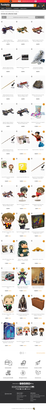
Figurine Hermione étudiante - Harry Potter (23, 232)
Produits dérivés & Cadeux (9, 11)
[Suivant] (25, 353)
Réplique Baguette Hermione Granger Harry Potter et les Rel (8, 95)
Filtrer (3, 17)
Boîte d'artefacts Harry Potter (23, 149)
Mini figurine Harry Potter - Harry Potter (8, 232)
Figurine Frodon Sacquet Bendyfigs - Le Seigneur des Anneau (23, 315)
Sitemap (31, 400)
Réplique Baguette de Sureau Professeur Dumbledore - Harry (8, 150)
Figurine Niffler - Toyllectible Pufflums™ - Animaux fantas (23, 260)
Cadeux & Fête (23, 8)
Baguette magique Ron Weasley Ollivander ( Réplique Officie (8, 205)
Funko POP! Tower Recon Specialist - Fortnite (8, 178)
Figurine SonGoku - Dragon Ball (37, 149)
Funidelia (2, 11)
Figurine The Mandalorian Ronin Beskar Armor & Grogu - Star (38, 287)
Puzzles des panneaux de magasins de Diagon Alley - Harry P (38, 232)
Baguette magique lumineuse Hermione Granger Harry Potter (8, 68)
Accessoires (15, 8)
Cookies (31, 398)
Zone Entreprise (33, 399)
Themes (2, 8)
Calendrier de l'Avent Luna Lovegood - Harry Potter (38, 123)
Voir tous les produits (41, 352)
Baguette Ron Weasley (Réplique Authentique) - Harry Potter (38, 178)
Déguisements (9, 8)
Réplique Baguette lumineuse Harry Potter (23, 68)
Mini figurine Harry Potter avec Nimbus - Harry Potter (37, 205)
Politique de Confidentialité (35, 397)
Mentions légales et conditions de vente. (37, 395)
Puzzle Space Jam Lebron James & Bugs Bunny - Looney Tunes (8, 342)
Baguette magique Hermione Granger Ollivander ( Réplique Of (23, 41)
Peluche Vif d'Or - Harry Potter (38, 259)
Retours (18, 398)
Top (43, 8)
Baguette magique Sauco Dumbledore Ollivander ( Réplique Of (8, 41)
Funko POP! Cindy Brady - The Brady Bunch (23, 342)
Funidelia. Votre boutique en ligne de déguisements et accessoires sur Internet (5, 5)
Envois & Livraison (20, 397)
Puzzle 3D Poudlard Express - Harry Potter (8, 287)
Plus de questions (20, 399)
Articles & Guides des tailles (21, 395)
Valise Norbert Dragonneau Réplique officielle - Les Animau (37, 315)
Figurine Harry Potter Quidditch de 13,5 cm (23, 205)
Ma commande (19, 394)
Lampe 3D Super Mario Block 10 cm (23, 177)
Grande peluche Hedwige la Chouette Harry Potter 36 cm (38, 68)
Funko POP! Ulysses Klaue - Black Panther (8, 260)
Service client (8, 393)
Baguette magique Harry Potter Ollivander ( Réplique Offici (38, 41)
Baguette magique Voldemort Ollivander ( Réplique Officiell (8, 123)
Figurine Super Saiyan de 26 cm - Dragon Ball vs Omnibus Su (23, 287)
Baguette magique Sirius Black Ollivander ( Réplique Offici (23, 95)
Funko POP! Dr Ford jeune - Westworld (38, 342)
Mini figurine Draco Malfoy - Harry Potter (8, 315)
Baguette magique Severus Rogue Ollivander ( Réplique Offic (23, 123)
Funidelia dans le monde (34, 394)
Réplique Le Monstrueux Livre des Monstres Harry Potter (38, 95)
